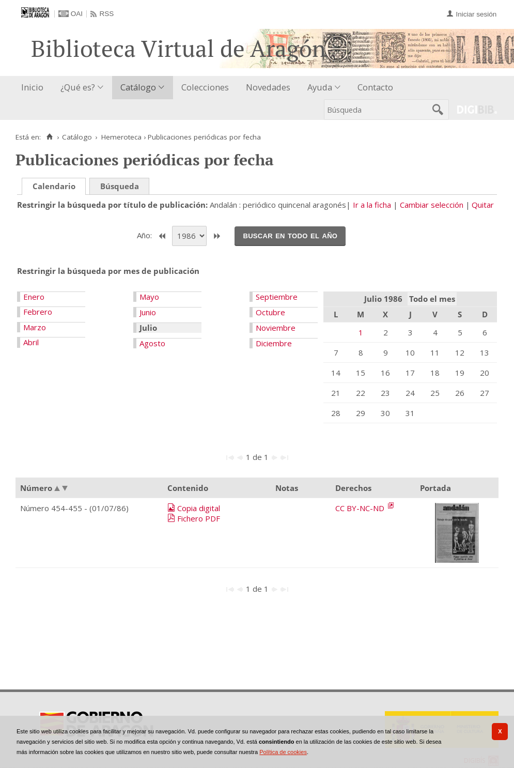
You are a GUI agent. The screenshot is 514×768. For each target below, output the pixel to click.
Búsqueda (119, 186)
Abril (31, 342)
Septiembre (277, 296)
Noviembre (275, 327)
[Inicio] (49, 137)
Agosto (152, 343)
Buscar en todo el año (290, 235)
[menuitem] (34, 87)
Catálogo (138, 87)
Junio (147, 312)
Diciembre (274, 343)
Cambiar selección (431, 204)
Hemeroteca (121, 137)
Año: (145, 235)
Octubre (270, 312)
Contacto (375, 87)
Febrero (37, 311)
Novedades (268, 87)
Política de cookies (283, 752)
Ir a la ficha (372, 204)
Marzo (34, 327)
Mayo (149, 296)
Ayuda (319, 87)
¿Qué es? (77, 87)
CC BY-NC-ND (360, 508)
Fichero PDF (198, 518)
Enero (33, 296)
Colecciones (205, 87)
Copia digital (198, 508)
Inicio (32, 87)
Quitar (483, 204)
